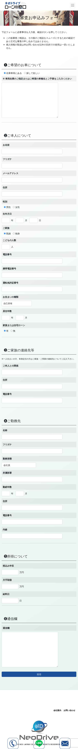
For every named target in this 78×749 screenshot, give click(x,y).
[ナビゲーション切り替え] (72, 5)
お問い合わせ (69, 710)
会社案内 (57, 710)
